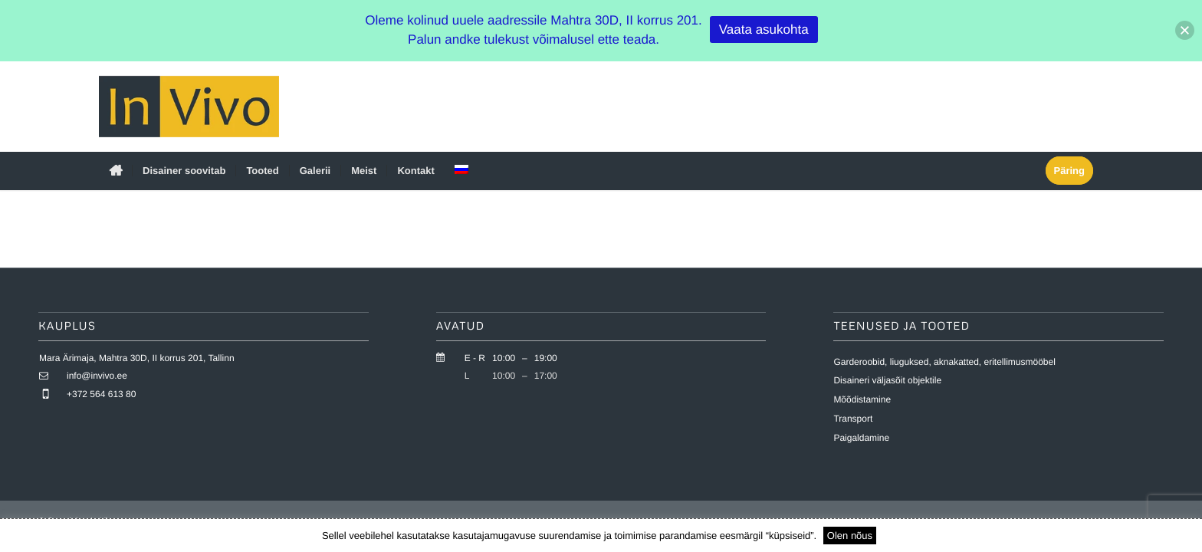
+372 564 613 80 (101, 394)
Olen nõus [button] (849, 535)
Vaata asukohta (764, 29)
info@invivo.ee (97, 376)
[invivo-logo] (189, 106)
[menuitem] (115, 171)
